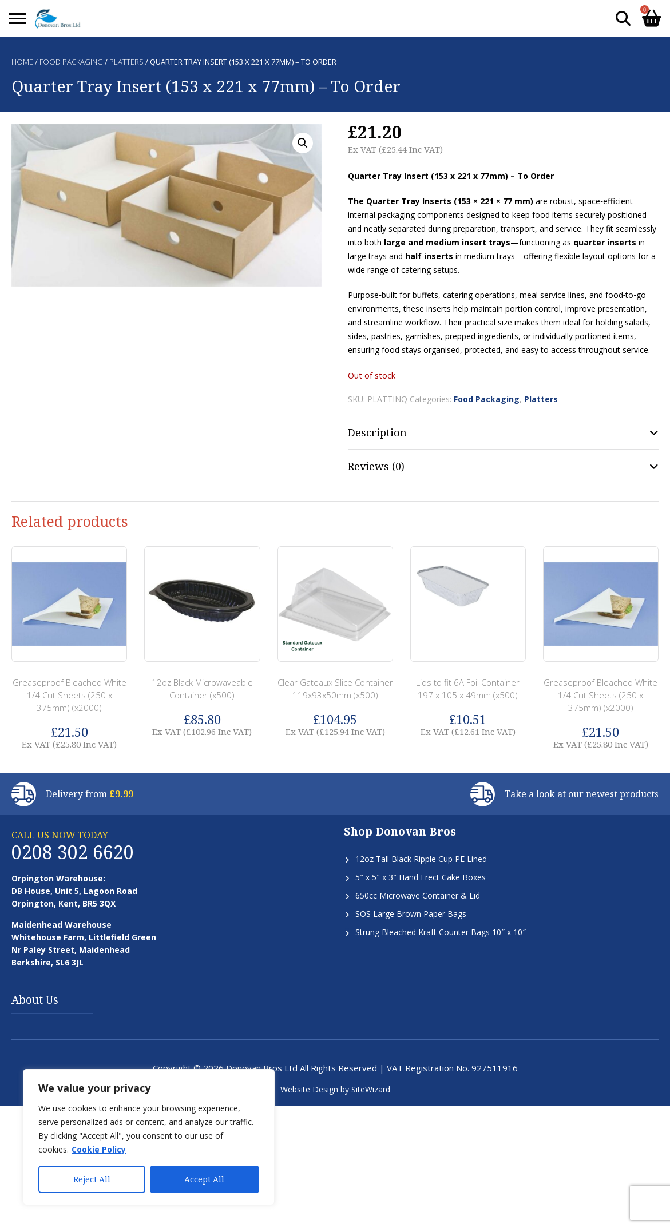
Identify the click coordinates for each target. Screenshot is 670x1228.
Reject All (91, 1179)
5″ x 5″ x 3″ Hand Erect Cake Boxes (420, 877)
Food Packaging (71, 62)
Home (22, 62)
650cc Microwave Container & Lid (417, 895)
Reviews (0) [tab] (376, 466)
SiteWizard (370, 1089)
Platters (126, 62)
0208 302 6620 (72, 852)
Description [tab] (377, 432)
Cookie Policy (99, 1149)
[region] (149, 1137)
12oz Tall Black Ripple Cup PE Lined (421, 858)
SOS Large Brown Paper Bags (410, 913)
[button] (302, 143)
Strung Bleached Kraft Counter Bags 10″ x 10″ (440, 932)
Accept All (204, 1179)
